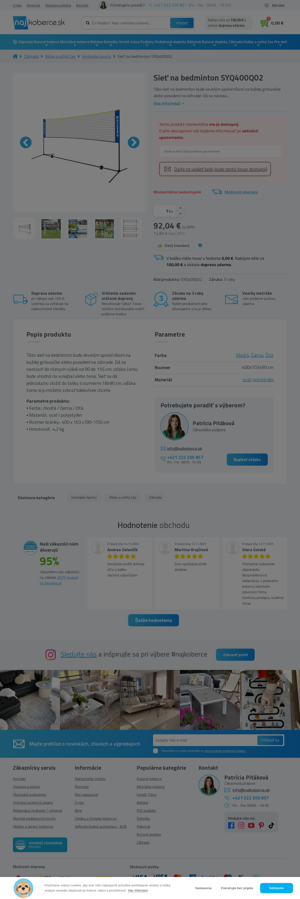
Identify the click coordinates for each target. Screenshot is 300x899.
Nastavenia (203, 888)
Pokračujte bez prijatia (237, 888)
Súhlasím (276, 888)
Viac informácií (138, 890)
